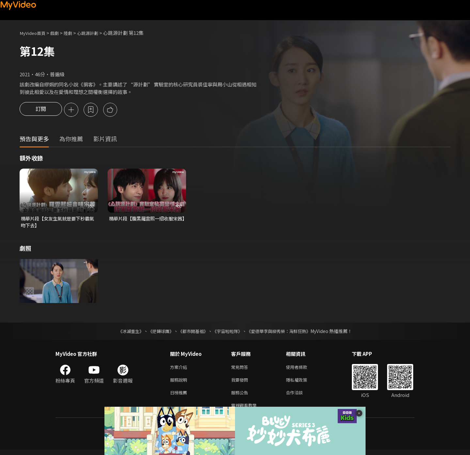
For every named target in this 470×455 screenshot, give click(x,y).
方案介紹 (180, 368)
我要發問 (241, 382)
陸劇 (74, 32)
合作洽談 (299, 396)
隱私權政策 (302, 382)
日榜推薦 (180, 396)
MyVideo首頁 (34, 32)
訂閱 (41, 110)
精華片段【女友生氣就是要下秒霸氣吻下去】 (57, 223)
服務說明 (180, 382)
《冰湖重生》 (125, 332)
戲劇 (59, 32)
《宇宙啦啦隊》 (228, 332)
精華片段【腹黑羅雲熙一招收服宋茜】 (145, 223)
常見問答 (241, 368)
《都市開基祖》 (191, 332)
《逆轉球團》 (157, 332)
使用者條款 (302, 368)
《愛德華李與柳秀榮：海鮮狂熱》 (282, 332)
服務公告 (241, 396)
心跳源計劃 (96, 32)
